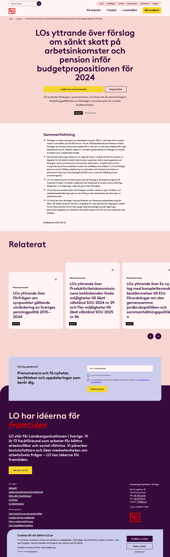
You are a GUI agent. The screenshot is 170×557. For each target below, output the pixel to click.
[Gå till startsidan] (12, 11)
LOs (139, 380)
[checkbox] (88, 375)
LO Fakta (19, 19)
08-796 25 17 (139, 498)
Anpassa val (140, 552)
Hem (10, 19)
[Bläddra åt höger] (158, 336)
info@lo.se (141, 502)
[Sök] (39, 3)
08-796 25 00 (139, 495)
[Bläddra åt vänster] (150, 336)
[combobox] (25, 3)
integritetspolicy (32, 551)
